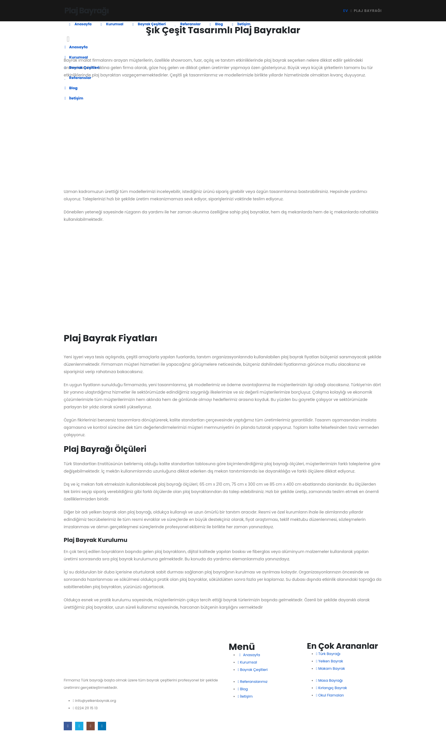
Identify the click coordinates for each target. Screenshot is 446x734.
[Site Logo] (85, 8)
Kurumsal (111, 24)
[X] (79, 726)
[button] (68, 39)
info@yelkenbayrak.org (95, 700)
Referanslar (187, 24)
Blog (215, 24)
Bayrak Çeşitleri (148, 24)
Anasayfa (79, 24)
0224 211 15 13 (86, 708)
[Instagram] (90, 726)
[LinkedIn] (102, 726)
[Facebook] (68, 726)
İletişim (240, 24)
